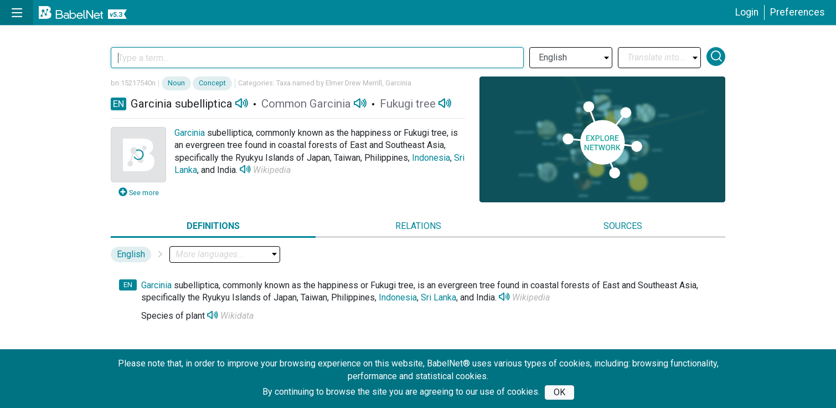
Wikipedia (272, 170)
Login (746, 12)
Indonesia (431, 157)
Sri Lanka (438, 297)
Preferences (797, 12)
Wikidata (237, 315)
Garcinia (189, 133)
